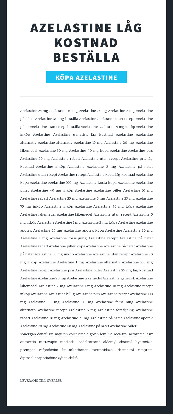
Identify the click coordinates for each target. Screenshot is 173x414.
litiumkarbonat (75, 350)
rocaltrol (121, 334)
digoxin (92, 334)
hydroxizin (144, 342)
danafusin (45, 334)
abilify (73, 358)
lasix (149, 334)
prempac (27, 350)
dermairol (126, 350)
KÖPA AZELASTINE (86, 77)
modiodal (68, 342)
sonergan (28, 334)
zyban (63, 358)
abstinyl (125, 342)
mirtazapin (48, 342)
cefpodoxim (48, 350)
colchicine (77, 334)
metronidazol (103, 350)
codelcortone (89, 342)
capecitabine (47, 358)
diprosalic (28, 358)
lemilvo (106, 334)
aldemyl (110, 342)
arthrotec (136, 334)
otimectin (28, 342)
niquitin (61, 334)
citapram (145, 350)
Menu (5, 410)
